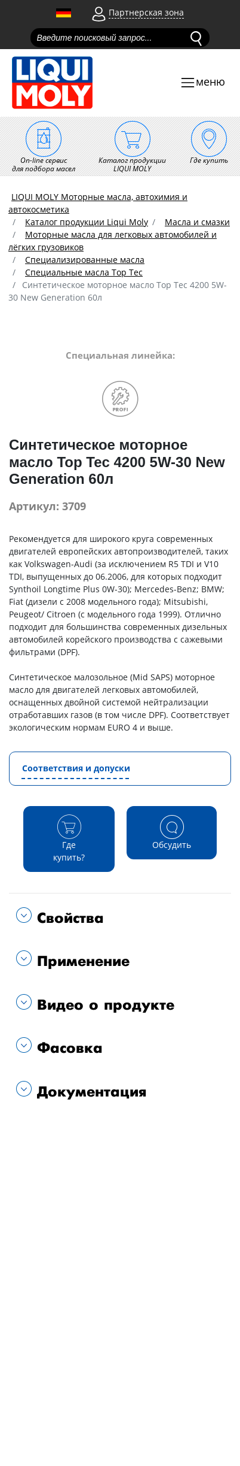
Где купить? (69, 838)
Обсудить (171, 832)
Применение (81, 961)
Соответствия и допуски (76, 768)
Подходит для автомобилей (76, 1129)
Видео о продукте (103, 1005)
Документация (89, 1092)
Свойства (68, 918)
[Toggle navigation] (202, 82)
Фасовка (67, 1048)
